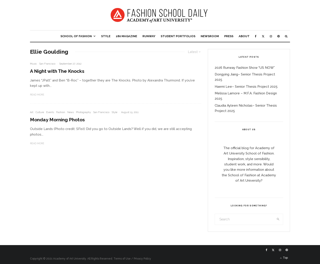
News (70, 112)
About (244, 36)
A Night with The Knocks (57, 71)
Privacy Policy (142, 258)
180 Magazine (126, 36)
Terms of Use (122, 258)
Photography (83, 112)
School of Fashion (76, 36)
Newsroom (210, 36)
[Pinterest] (278, 36)
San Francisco (47, 63)
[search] (278, 219)
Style (105, 36)
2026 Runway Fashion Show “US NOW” (245, 68)
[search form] (244, 219)
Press (228, 36)
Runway (148, 36)
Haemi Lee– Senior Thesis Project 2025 (246, 87)
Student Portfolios (178, 36)
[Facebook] (255, 36)
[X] (263, 36)
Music (33, 63)
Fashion (60, 112)
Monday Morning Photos (57, 119)
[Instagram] (271, 36)
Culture (40, 112)
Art (31, 112)
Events (50, 112)
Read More (37, 94)
